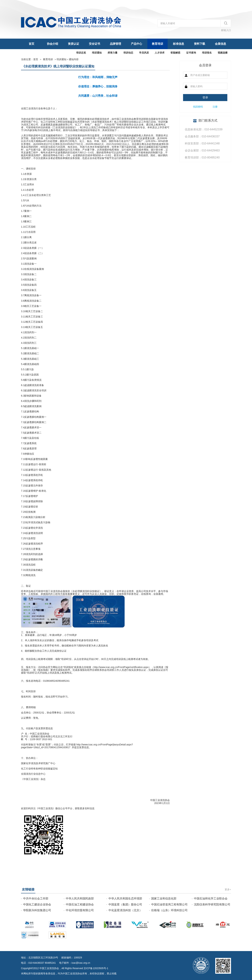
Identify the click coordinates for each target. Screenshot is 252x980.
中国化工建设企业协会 (37, 904)
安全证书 (94, 43)
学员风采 (144, 52)
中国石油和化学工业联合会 (210, 898)
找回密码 (198, 106)
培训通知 (97, 52)
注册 (215, 106)
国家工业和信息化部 (163, 898)
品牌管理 (115, 43)
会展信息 (220, 43)
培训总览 (81, 52)
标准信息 (178, 43)
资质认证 (73, 43)
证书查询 (191, 52)
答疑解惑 (175, 52)
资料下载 (199, 43)
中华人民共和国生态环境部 (125, 898)
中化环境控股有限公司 (80, 910)
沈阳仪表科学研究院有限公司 (212, 904)
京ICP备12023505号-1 (96, 968)
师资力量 (112, 52)
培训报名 (207, 52)
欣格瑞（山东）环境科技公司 (169, 910)
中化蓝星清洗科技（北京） (125, 910)
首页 (31, 43)
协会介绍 (52, 43)
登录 (205, 97)
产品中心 (136, 43)
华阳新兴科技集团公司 (37, 910)
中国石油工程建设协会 (80, 904)
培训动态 (128, 52)
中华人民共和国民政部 (80, 898)
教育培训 (157, 43)
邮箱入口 (226, 30)
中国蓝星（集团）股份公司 (125, 904)
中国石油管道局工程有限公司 (169, 904)
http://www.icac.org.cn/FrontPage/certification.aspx (121, 667)
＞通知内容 (68, 59)
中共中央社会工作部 (35, 898)
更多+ (228, 889)
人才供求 (159, 52)
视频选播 (222, 52)
